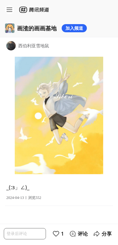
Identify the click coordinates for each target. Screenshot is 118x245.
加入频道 (74, 28)
